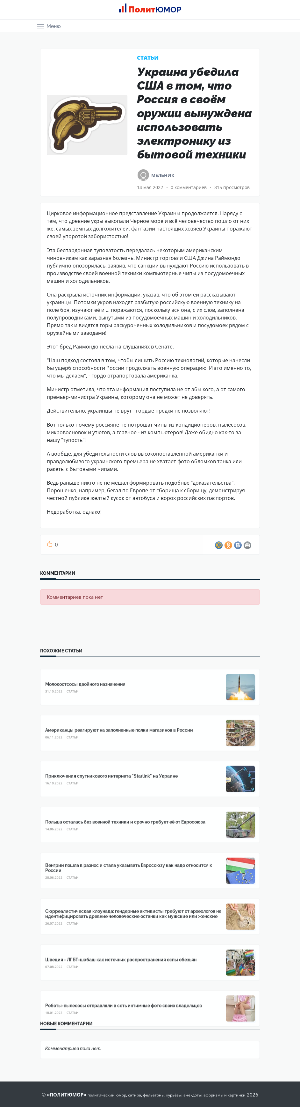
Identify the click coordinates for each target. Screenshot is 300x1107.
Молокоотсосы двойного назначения (85, 954)
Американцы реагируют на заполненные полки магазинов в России (119, 1000)
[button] (49, 26)
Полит (152, 9)
